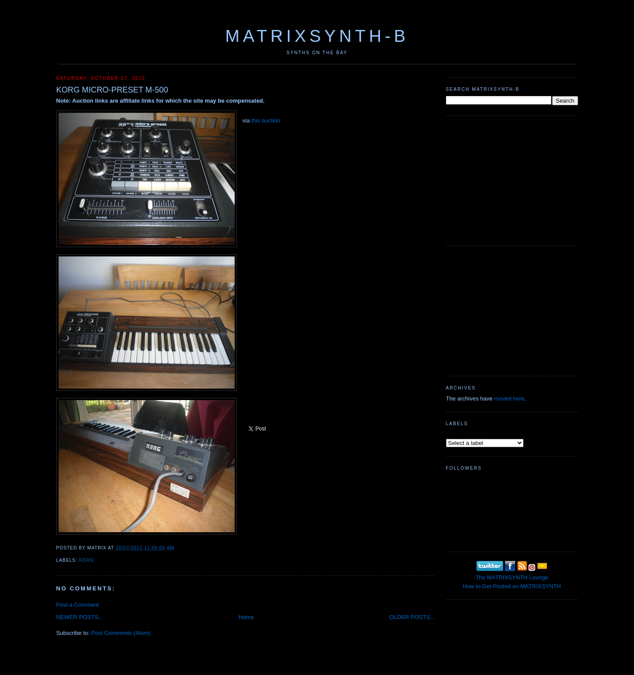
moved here (509, 398)
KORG (86, 560)
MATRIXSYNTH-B (317, 35)
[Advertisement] (512, 180)
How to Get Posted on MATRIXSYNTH (512, 586)
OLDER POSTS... (412, 617)
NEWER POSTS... (79, 617)
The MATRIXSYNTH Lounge (512, 577)
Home (246, 617)
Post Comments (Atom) (121, 633)
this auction (265, 120)
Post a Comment (77, 604)
